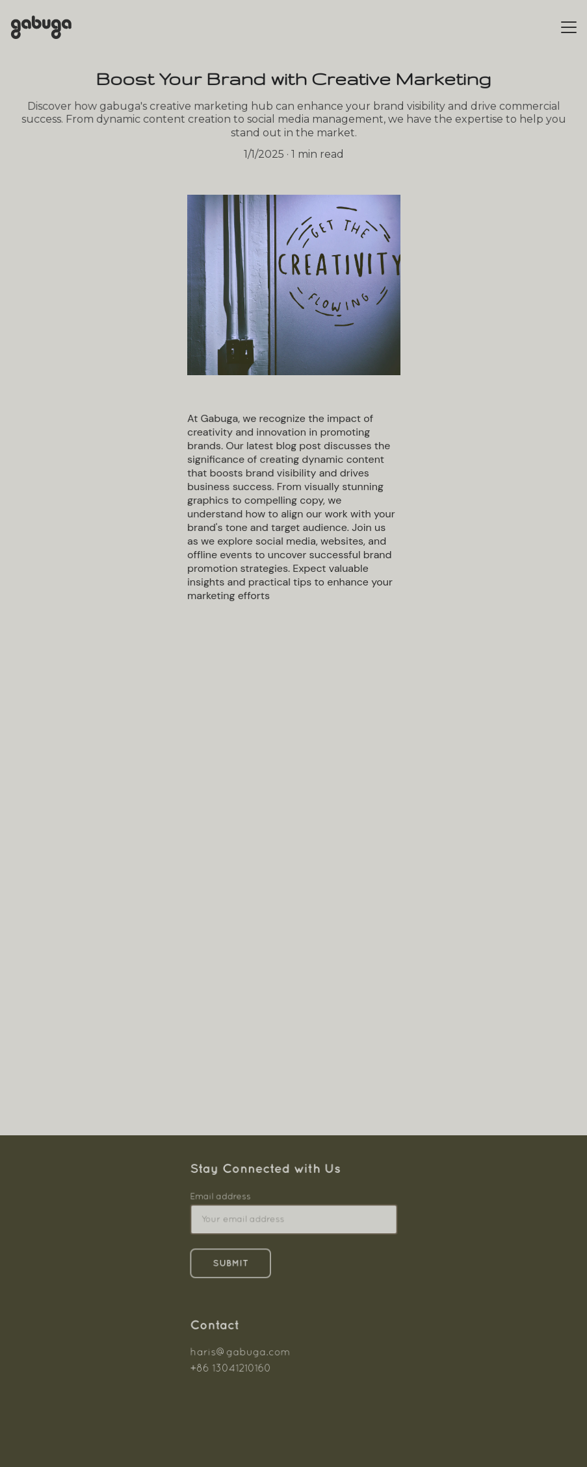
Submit (231, 1262)
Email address (221, 1197)
